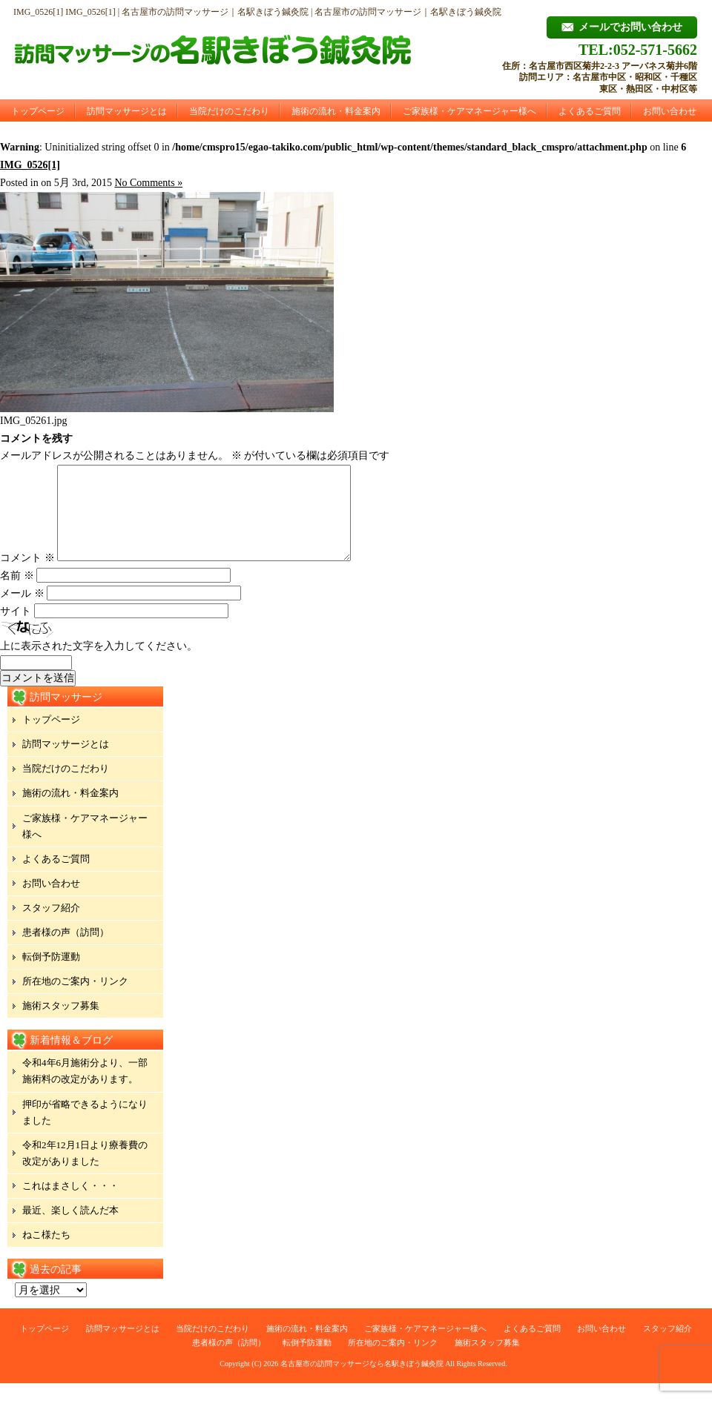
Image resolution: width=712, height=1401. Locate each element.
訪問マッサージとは (127, 111)
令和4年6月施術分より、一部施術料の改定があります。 (85, 1088)
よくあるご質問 (589, 111)
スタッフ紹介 (51, 925)
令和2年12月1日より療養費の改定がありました (85, 1171)
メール (22, 611)
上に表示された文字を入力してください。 (98, 663)
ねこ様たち (46, 1252)
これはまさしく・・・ (70, 1203)
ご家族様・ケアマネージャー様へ (469, 111)
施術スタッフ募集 (60, 1023)
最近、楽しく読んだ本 (70, 1227)
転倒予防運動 (51, 974)
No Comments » (148, 182)
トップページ (38, 111)
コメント (27, 575)
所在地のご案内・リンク (75, 998)
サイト (15, 629)
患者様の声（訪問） (65, 949)
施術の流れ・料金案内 (335, 111)
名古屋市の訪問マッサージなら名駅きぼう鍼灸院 (362, 1381)
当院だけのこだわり (229, 111)
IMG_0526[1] (30, 164)
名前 (17, 593)
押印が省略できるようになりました (85, 1130)
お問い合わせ (669, 111)
